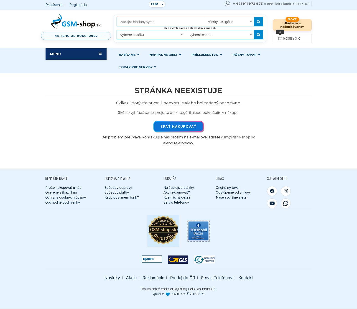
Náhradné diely (164, 54)
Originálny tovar (228, 187)
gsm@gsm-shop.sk (238, 137)
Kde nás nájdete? (176, 197)
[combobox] (229, 20)
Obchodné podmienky (62, 202)
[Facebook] (272, 191)
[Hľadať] (258, 21)
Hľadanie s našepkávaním (292, 24)
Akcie (131, 277)
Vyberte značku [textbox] (132, 35)
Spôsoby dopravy (118, 187)
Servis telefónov (176, 202)
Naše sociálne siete (231, 197)
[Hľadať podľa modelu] (258, 34)
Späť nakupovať (179, 126)
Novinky (112, 277)
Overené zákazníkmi (61, 192)
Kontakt (245, 277)
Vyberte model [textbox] (200, 35)
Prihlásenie (54, 5)
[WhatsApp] (286, 203)
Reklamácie (153, 277)
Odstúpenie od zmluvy (233, 192)
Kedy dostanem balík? (122, 197)
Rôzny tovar (244, 54)
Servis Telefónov (216, 277)
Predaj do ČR (182, 277)
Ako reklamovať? (176, 192)
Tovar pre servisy (136, 67)
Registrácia (78, 5)
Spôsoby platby (117, 192)
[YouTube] (272, 203)
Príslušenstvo (205, 54)
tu (215, 289)
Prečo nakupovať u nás (63, 187)
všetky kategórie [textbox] (220, 22)
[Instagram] (286, 191)
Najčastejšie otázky (178, 187)
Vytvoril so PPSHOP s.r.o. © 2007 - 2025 (178, 294)
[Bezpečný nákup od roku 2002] (163, 231)
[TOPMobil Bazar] (198, 230)
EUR (154, 4)
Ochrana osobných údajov (65, 197)
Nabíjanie (127, 54)
